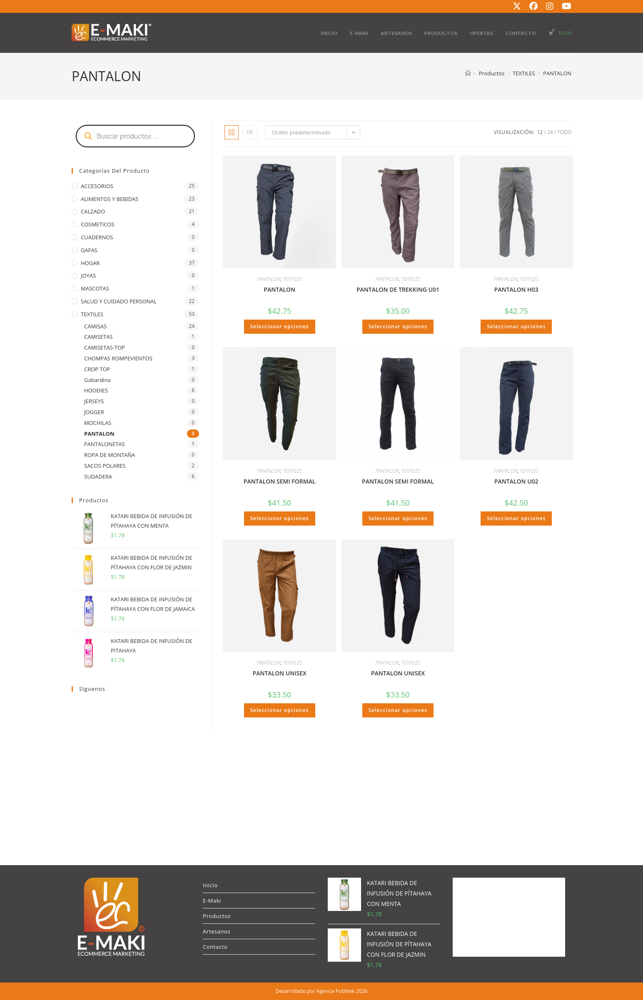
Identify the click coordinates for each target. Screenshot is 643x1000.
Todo (564, 132)
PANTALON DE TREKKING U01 (397, 289)
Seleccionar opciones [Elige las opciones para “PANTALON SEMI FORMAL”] (279, 518)
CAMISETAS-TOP (104, 347)
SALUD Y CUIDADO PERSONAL (119, 301)
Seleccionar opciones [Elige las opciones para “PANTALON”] (279, 326)
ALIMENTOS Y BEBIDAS (109, 199)
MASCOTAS (95, 288)
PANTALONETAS (104, 444)
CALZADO (93, 211)
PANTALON (557, 73)
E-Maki (212, 900)
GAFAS (89, 250)
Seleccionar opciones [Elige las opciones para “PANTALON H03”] (516, 326)
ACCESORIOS (97, 186)
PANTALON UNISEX (280, 673)
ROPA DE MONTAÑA (109, 455)
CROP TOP (97, 369)
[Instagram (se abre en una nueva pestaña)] (550, 6)
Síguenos (92, 688)
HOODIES (96, 390)
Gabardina (97, 380)
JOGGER (94, 412)
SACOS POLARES (104, 465)
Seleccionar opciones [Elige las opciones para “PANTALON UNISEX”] (279, 710)
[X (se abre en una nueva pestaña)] (516, 6)
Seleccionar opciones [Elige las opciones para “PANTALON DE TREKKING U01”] (398, 326)
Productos (217, 916)
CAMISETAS (98, 336)
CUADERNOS (97, 237)
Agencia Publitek (336, 991)
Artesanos (216, 931)
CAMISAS (95, 326)
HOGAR (90, 263)
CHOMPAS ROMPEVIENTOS (118, 358)
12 (540, 132)
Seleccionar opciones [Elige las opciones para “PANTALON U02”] (516, 518)
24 (550, 132)
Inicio (210, 885)
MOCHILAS (97, 423)
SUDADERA (98, 476)
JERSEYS (94, 401)
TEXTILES (292, 279)
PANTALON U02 (516, 481)
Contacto (215, 946)
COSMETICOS (98, 224)
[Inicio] (468, 73)
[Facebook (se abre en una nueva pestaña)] (533, 6)
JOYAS (88, 275)
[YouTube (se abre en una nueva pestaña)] (564, 6)
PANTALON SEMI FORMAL (280, 481)
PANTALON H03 (516, 289)
